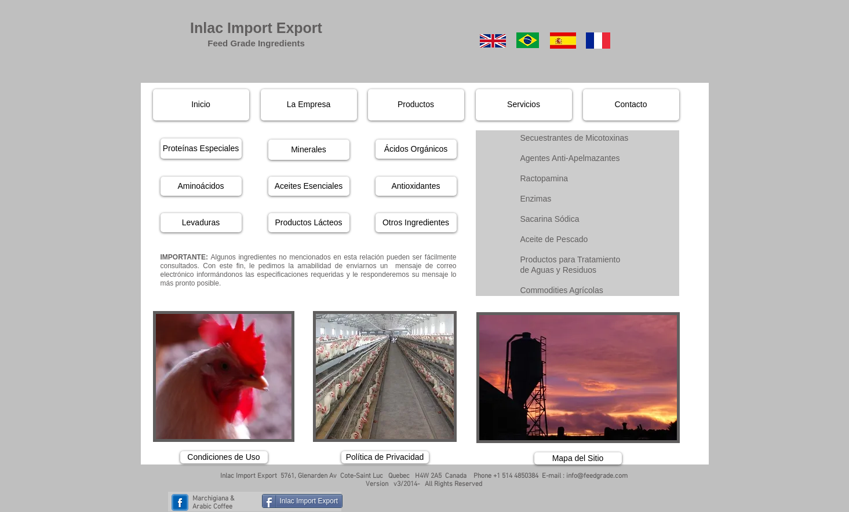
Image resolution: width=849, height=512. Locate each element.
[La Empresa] (309, 104)
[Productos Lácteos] (308, 222)
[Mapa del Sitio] (578, 458)
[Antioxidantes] (416, 186)
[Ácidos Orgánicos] (416, 149)
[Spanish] (563, 40)
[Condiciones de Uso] (224, 457)
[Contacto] (631, 104)
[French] (598, 40)
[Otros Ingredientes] (416, 222)
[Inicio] (201, 104)
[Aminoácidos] (201, 186)
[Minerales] (308, 150)
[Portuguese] (527, 40)
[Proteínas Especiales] (201, 148)
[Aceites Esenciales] (308, 186)
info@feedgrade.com (597, 476)
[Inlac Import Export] (302, 501)
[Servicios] (524, 104)
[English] (493, 40)
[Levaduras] (201, 222)
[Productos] (416, 104)
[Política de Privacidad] (385, 457)
